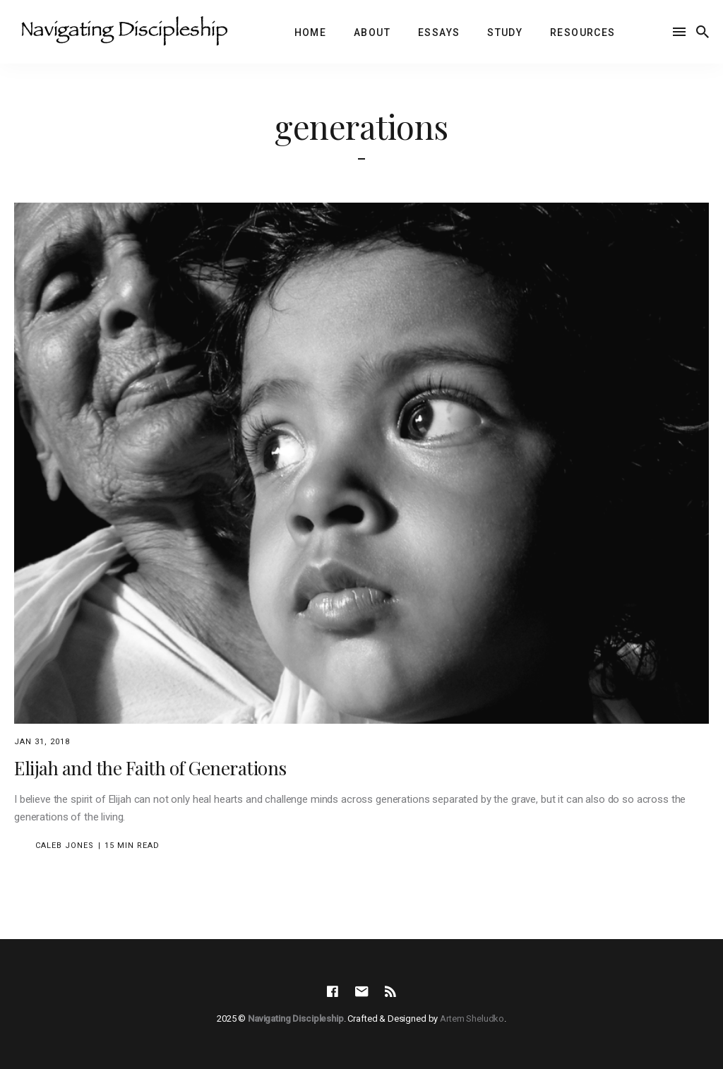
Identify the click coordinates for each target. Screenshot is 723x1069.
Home (310, 32)
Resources (583, 32)
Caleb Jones (64, 845)
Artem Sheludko (472, 1018)
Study (504, 32)
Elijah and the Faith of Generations (150, 768)
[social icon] (332, 992)
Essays (439, 32)
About (372, 32)
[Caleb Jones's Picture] (23, 845)
